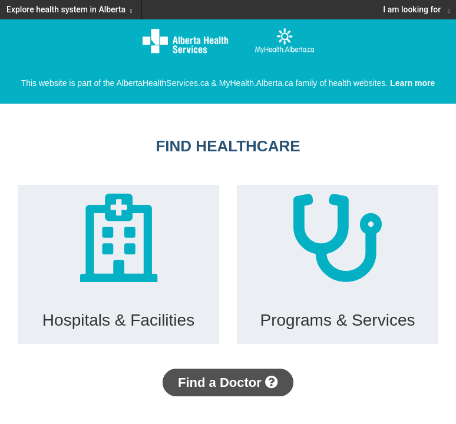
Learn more (412, 83)
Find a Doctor (228, 382)
